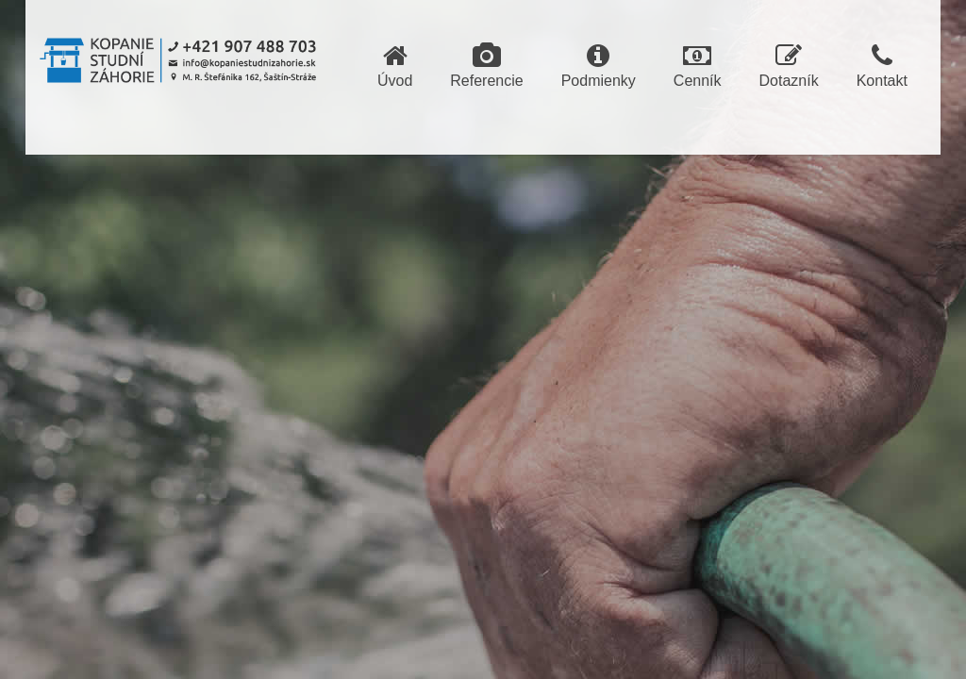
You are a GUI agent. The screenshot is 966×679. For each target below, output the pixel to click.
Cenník (698, 65)
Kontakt (882, 65)
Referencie (486, 65)
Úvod (394, 65)
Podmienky (598, 65)
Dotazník (789, 65)
